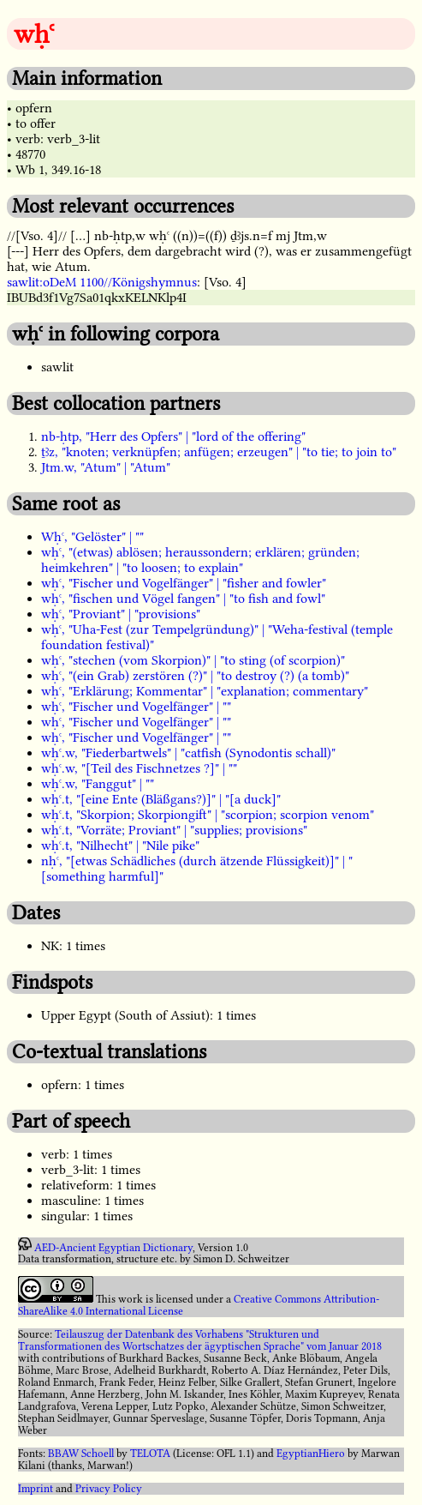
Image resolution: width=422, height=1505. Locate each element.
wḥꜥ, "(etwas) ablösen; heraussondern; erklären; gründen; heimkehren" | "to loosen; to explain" (200, 560)
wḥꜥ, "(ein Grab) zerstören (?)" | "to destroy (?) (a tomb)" (195, 675)
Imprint (35, 1489)
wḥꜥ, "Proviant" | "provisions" (120, 614)
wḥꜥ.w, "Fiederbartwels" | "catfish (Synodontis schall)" (188, 753)
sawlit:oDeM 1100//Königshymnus (102, 282)
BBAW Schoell (81, 1454)
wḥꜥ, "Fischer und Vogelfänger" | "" (136, 706)
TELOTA (150, 1454)
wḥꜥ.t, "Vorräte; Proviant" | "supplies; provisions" (174, 830)
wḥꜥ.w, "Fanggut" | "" (97, 784)
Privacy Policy (108, 1489)
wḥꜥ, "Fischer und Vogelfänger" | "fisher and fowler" (183, 583)
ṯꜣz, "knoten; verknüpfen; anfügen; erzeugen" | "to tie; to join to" (218, 452)
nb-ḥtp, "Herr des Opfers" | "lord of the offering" (173, 436)
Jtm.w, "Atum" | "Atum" (105, 467)
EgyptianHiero (310, 1454)
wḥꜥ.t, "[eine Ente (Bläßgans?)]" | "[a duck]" (161, 799)
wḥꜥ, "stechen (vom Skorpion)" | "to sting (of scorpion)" (193, 660)
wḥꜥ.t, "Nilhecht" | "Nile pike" (120, 845)
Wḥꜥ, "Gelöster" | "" (92, 537)
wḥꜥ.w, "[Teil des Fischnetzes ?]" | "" (139, 768)
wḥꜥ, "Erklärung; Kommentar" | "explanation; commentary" (204, 691)
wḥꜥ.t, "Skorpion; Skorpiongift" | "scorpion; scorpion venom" (207, 814)
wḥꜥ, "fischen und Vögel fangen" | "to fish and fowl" (183, 598)
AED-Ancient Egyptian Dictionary (113, 1247)
